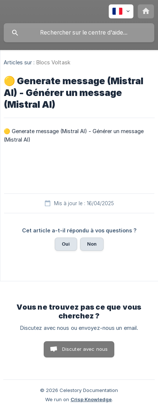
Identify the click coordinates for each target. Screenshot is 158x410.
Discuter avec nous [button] (85, 349)
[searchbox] (79, 32)
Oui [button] (66, 244)
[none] (121, 11)
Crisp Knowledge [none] (91, 399)
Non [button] (92, 244)
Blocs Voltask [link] (53, 62)
